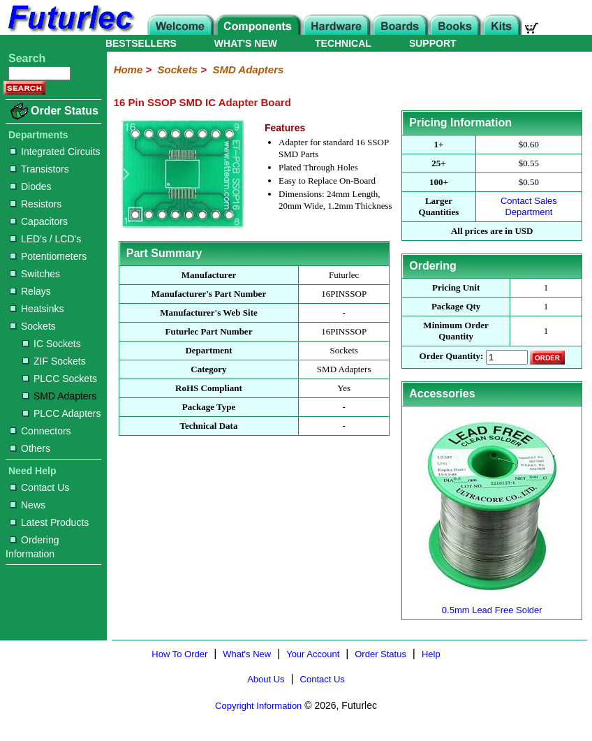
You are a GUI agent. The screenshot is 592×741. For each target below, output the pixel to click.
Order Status (64, 111)
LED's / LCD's (45, 238)
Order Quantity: (452, 356)
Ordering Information (32, 546)
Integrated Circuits (55, 151)
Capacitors (39, 221)
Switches (35, 273)
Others (30, 448)
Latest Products (49, 522)
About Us (265, 679)
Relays (30, 291)
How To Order (179, 654)
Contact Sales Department (529, 206)
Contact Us (39, 487)
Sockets (33, 326)
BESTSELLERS (141, 43)
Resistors (35, 204)
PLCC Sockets (59, 378)
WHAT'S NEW (245, 43)
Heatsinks (37, 308)
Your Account (312, 654)
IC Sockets (51, 343)
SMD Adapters (59, 396)
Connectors (40, 430)
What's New (247, 654)
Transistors (39, 169)
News (27, 505)
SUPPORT (433, 43)
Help (431, 654)
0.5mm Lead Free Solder (492, 604)
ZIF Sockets (54, 361)
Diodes (31, 186)
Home (128, 69)
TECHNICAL (343, 43)
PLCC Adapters (61, 413)
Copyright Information (258, 705)
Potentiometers (48, 256)
